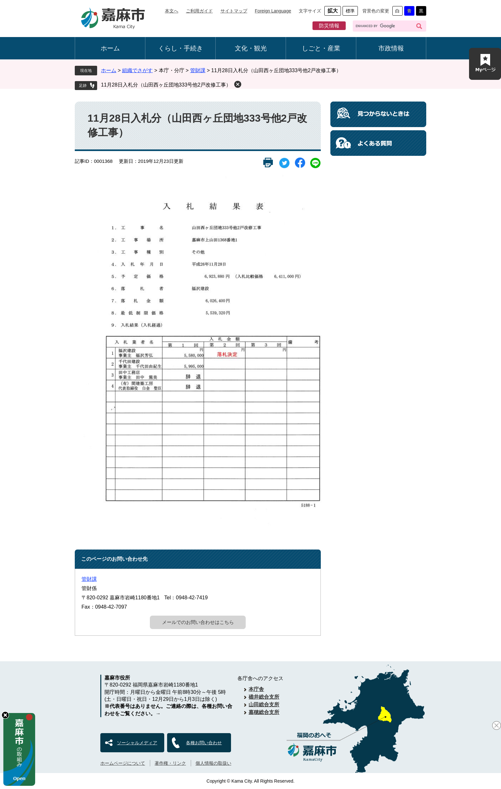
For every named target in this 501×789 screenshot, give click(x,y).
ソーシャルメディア (137, 742)
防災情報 (329, 25)
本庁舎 (256, 689)
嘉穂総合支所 (264, 712)
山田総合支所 (264, 704)
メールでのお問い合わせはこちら (198, 622)
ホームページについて (122, 763)
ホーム (110, 48)
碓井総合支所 (264, 697)
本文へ (171, 10)
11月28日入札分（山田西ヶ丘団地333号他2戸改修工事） (166, 84)
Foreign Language (273, 10)
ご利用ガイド (199, 10)
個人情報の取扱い (213, 763)
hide (5, 715)
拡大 (333, 10)
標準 (350, 10)
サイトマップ (233, 10)
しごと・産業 (321, 48)
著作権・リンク (170, 763)
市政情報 (391, 48)
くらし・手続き (180, 48)
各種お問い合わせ (204, 742)
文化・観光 (251, 48)
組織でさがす (137, 70)
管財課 (197, 70)
